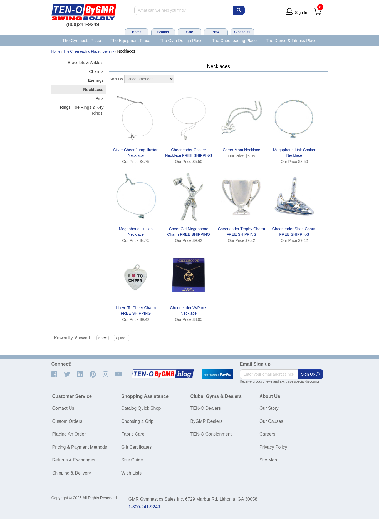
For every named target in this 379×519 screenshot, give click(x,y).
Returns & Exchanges (73, 460)
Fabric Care (133, 434)
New (215, 32)
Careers (267, 434)
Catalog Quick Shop (141, 408)
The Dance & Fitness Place (291, 40)
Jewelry (108, 51)
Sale (189, 32)
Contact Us (63, 408)
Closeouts (242, 32)
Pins (99, 98)
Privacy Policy (273, 447)
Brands (163, 32)
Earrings (96, 80)
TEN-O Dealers (205, 408)
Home (136, 32)
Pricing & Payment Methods (79, 447)
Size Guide (132, 460)
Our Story (268, 408)
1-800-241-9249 (144, 507)
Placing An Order (69, 434)
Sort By (116, 79)
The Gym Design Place (181, 40)
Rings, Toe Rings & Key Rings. (81, 110)
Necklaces (93, 89)
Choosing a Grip (137, 421)
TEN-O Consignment (211, 434)
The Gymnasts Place (81, 40)
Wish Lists (131, 473)
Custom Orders (67, 421)
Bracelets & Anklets (86, 62)
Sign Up (310, 374)
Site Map (268, 460)
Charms (96, 71)
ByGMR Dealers (206, 421)
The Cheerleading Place (234, 40)
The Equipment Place (130, 40)
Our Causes (271, 421)
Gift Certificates (136, 447)
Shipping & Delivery (71, 473)
